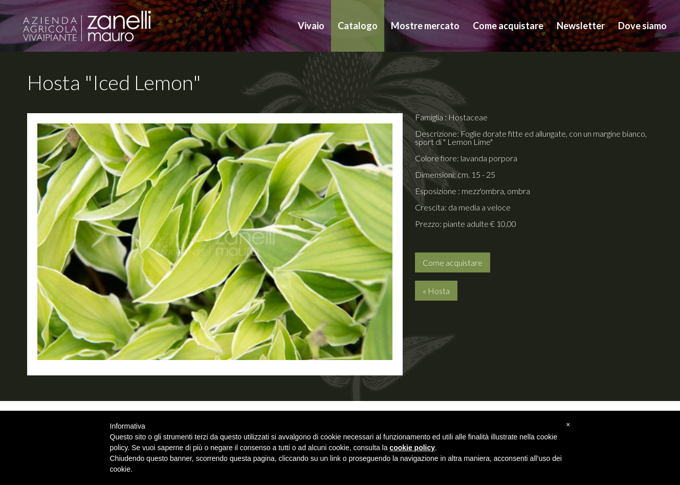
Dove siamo (642, 25)
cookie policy (412, 448)
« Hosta (436, 291)
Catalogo (358, 25)
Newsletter (581, 25)
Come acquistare (508, 25)
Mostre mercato (425, 25)
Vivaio (311, 25)
